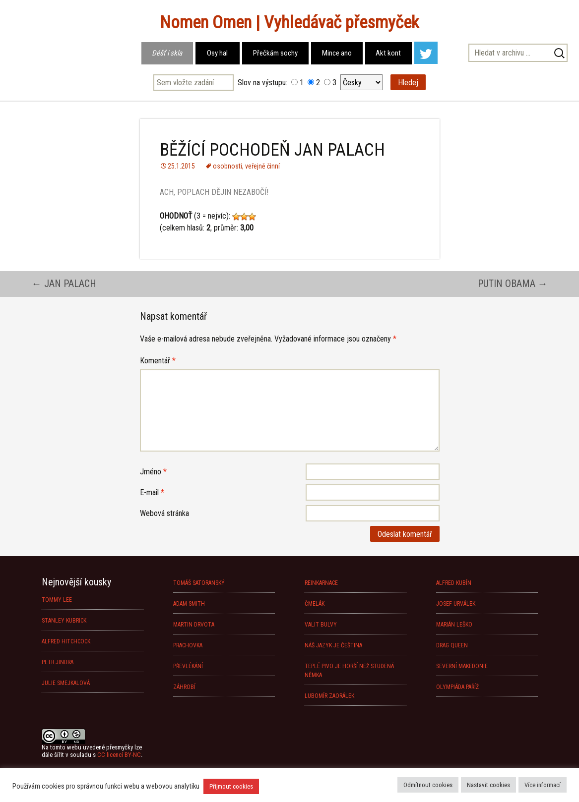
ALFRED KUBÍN (453, 582)
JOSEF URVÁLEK (455, 603)
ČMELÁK (314, 603)
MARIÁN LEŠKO (454, 624)
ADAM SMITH (189, 603)
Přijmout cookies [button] (231, 786)
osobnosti (227, 166)
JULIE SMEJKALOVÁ (66, 683)
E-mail (152, 492)
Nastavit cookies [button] (488, 785)
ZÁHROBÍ (184, 687)
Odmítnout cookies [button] (427, 785)
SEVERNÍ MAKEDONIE (462, 666)
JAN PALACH (64, 283)
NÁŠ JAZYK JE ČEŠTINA (333, 645)
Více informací (542, 785)
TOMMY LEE (57, 599)
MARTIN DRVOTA (193, 624)
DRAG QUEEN (452, 645)
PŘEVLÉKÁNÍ (188, 666)
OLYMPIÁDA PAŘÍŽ (457, 687)
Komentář (158, 360)
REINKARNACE (321, 582)
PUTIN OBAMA (513, 283)
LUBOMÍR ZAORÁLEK (329, 695)
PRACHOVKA (187, 645)
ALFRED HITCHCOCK (66, 641)
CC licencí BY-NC (119, 754)
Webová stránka (164, 513)
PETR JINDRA (57, 662)
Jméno (153, 471)
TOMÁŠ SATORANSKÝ (199, 582)
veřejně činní (262, 166)
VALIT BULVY (321, 624)
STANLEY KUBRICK (64, 620)
